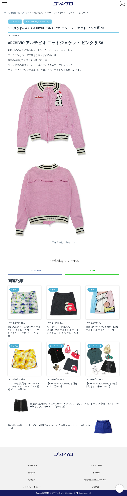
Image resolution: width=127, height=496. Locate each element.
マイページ (95, 473)
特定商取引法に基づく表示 (95, 480)
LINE (92, 270)
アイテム (15, 21)
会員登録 (31, 473)
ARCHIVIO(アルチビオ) (37, 21)
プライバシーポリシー (32, 487)
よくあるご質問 (95, 465)
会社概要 (95, 487)
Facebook (36, 270)
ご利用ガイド (31, 465)
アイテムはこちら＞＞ (63, 242)
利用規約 (31, 480)
